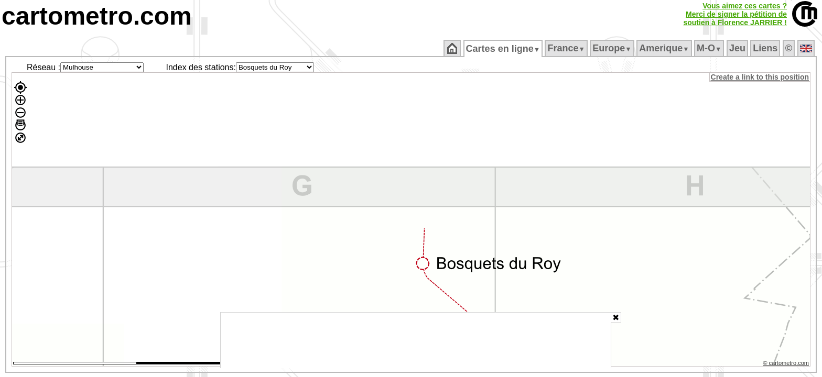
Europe (612, 48)
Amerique (665, 48)
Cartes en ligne (503, 48)
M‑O (710, 48)
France (567, 48)
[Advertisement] (416, 340)
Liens (766, 48)
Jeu (738, 48)
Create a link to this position (760, 77)
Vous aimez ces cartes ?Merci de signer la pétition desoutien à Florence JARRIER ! (735, 14)
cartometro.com (97, 16)
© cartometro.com (787, 364)
